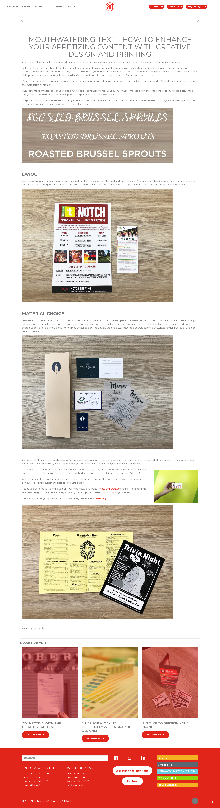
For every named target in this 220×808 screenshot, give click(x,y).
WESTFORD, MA (80, 768)
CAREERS (165, 764)
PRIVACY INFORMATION (177, 771)
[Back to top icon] (195, 801)
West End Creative (109, 488)
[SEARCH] (65, 758)
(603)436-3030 (32, 784)
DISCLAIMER (167, 785)
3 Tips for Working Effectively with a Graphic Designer (106, 727)
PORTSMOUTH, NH (39, 768)
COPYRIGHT (167, 778)
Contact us (108, 492)
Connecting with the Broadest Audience (41, 725)
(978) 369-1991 (75, 784)
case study (100, 498)
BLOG (162, 758)
